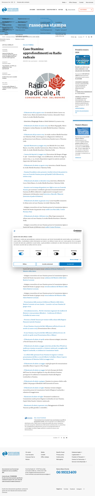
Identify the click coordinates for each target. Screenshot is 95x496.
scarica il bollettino (79, 108)
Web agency (59, 459)
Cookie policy (60, 457)
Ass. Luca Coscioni (32, 61)
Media (63, 2)
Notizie (60, 9)
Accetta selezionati (47, 264)
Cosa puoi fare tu (52, 9)
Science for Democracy (78, 459)
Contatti (81, 2)
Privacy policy (60, 454)
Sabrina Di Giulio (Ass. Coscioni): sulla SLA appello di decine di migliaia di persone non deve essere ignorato (9, 55)
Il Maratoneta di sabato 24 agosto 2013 (36, 165)
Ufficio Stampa (73, 2)
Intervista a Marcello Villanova (53, 194)
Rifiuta (25, 264)
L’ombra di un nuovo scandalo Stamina (9, 77)
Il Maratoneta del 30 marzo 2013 (34, 134)
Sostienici (83, 9)
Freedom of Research (78, 457)
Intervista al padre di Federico (32, 196)
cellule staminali (28, 45)
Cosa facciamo (30, 454)
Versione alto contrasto (23, 2)
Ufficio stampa (45, 457)
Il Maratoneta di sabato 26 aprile (34, 339)
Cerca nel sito (71, 9)
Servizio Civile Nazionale (78, 461)
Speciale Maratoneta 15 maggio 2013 (35, 146)
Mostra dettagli (74, 259)
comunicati (5, 51)
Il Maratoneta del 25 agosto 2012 (34, 112)
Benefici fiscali (60, 452)
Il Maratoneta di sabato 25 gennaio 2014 (36, 201)
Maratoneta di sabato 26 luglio (33, 397)
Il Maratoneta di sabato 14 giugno (34, 381)
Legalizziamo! (76, 454)
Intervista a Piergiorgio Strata (33, 121)
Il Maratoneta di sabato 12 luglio (34, 388)
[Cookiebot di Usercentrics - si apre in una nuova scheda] (74, 231)
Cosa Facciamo (41, 9)
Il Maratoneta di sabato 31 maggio (34, 370)
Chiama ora (78, 157)
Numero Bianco (81, 125)
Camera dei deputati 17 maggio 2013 (35, 154)
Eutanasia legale (76, 452)
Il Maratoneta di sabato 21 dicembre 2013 (37, 181)
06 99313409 (66, 472)
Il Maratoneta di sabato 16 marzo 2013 (36, 126)
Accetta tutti (70, 264)
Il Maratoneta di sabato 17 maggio (34, 364)
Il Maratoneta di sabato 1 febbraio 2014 (36, 216)
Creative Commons (15, 481)
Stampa (73, 37)
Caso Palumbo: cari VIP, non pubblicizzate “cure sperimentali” (9, 67)
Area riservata (89, 2)
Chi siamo (32, 9)
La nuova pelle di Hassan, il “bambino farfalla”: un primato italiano (10, 88)
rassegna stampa (43, 61)
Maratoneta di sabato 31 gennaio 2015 (35, 405)
